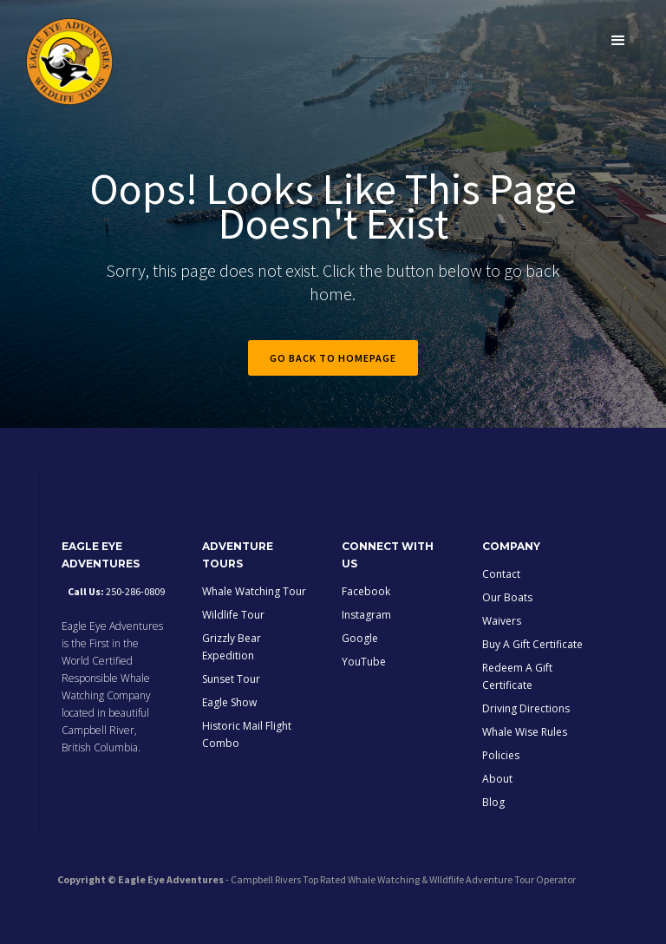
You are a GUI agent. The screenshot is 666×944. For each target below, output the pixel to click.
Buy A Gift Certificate (532, 644)
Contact (501, 574)
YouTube (364, 661)
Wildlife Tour (233, 614)
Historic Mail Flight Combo (246, 734)
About (497, 778)
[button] (618, 40)
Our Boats (507, 597)
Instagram (366, 614)
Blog (493, 802)
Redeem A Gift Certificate (517, 676)
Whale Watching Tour (254, 591)
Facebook (366, 591)
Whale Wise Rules (524, 731)
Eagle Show (229, 702)
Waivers (501, 620)
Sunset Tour (231, 679)
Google (360, 638)
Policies (500, 755)
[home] (69, 61)
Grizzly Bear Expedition (231, 647)
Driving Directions (526, 708)
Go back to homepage (333, 357)
